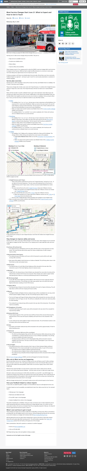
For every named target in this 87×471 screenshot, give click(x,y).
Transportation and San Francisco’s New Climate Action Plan (72, 59)
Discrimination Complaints (25, 453)
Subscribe (75, 5)
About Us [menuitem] (37, 1)
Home (8, 7)
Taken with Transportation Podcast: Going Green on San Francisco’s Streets (72, 54)
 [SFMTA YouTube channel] (59, 44)
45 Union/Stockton (48, 137)
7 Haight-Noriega (20, 192)
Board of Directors (48, 453)
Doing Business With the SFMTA (50, 457)
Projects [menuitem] (21, 1)
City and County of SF (48, 458)
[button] (82, 2)
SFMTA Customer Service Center (26, 455)
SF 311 (7, 460)
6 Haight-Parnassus (33, 188)
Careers (45, 455)
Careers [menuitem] (40, 1)
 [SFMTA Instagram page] (69, 44)
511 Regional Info (9, 461)
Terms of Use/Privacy (48, 460)
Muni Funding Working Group (40, 415)
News (12, 7)
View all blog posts (62, 63)
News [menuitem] (33, 1)
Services (7, 455)
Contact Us (22, 458)
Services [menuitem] (29, 1)
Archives (46, 461)
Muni (7, 453)
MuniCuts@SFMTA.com (19, 427)
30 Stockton (40, 137)
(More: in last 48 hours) (51, 5)
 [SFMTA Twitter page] (66, 44)
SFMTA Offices (23, 457)
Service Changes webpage (16, 357)
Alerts (10, 5)
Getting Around (9, 458)
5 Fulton (50, 195)
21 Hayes (33, 193)
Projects (7, 457)
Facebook (16, 18)
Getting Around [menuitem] (15, 1)
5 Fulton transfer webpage (49, 109)
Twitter (22, 18)
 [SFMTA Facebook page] (62, 44)
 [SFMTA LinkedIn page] (72, 44)
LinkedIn (28, 18)
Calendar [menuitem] (25, 1)
